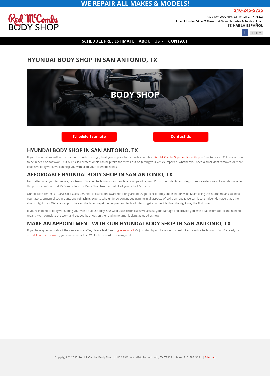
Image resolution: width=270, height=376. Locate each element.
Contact (178, 42)
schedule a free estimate (43, 235)
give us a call (125, 230)
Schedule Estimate (89, 136)
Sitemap (210, 357)
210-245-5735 (248, 10)
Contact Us (181, 136)
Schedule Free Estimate (108, 42)
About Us (149, 42)
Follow (256, 33)
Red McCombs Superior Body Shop (177, 157)
